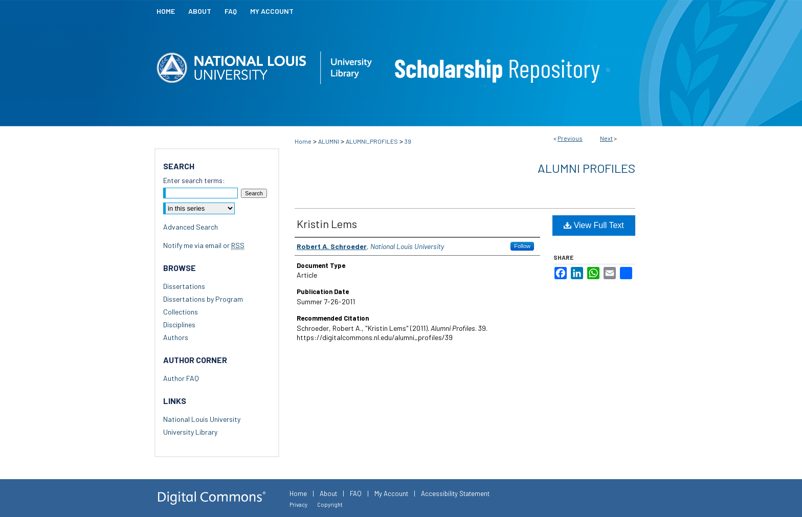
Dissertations (184, 286)
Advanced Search (190, 226)
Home (303, 141)
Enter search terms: (194, 180)
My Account (391, 493)
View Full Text (594, 225)
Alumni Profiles (586, 168)
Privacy (298, 504)
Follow (522, 246)
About (328, 493)
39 (408, 141)
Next (606, 138)
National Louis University (201, 419)
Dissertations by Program (203, 299)
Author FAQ (181, 378)
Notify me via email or (203, 245)
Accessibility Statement (455, 493)
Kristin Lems (327, 223)
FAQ (356, 493)
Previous (570, 138)
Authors (175, 337)
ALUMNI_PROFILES (372, 141)
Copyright (330, 504)
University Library (190, 432)
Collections (180, 311)
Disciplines (179, 324)
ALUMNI (328, 141)
